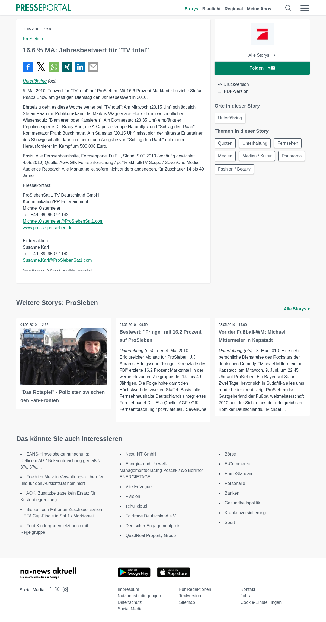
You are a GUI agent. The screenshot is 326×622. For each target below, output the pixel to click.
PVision (133, 496)
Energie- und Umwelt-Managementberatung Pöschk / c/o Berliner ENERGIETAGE (161, 470)
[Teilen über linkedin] (80, 67)
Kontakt (248, 589)
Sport (230, 522)
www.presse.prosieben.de (47, 227)
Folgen (262, 68)
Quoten (225, 143)
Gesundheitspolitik (242, 503)
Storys (191, 9)
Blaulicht (211, 9)
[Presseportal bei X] (55, 590)
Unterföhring (35, 81)
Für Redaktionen (195, 589)
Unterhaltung (255, 143)
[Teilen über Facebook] (28, 67)
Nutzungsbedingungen (139, 595)
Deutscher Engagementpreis (153, 525)
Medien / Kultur (257, 156)
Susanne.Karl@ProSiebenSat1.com (57, 260)
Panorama (292, 156)
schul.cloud (136, 506)
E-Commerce (237, 464)
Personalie (235, 483)
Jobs (245, 595)
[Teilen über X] (41, 67)
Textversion (190, 595)
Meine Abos (259, 9)
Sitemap (187, 602)
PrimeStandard (239, 473)
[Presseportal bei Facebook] (49, 590)
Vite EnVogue (139, 486)
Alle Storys (262, 55)
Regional (234, 9)
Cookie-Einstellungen (261, 602)
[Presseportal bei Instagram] (63, 589)
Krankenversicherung (245, 512)
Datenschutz (130, 602)
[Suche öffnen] (288, 8)
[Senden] (93, 67)
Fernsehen (288, 143)
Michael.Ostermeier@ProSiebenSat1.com (63, 221)
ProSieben (33, 38)
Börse (230, 454)
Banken (232, 493)
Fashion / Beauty (234, 169)
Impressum (128, 589)
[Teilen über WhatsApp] (54, 67)
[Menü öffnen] (305, 8)
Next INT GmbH (141, 454)
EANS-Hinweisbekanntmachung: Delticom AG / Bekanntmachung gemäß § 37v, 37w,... (60, 460)
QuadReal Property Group (151, 535)
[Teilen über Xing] (67, 67)
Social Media (130, 609)
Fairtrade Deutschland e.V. (151, 516)
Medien (225, 156)
